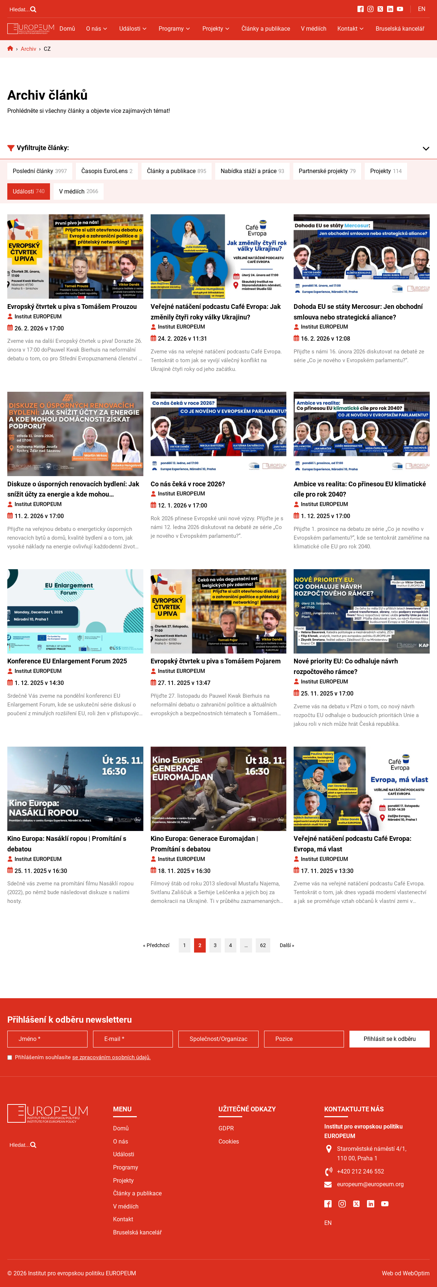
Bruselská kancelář (400, 28)
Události (133, 28)
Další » (287, 945)
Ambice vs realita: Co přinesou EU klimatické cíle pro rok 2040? (360, 489)
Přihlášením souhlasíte (83, 1057)
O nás (97, 28)
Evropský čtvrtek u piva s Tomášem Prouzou (72, 306)
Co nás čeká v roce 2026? (188, 484)
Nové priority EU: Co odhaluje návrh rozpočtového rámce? (346, 666)
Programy (175, 28)
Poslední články (40, 171)
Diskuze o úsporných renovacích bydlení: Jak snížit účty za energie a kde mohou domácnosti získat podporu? (73, 490)
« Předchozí (156, 945)
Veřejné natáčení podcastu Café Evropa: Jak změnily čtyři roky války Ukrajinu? (216, 312)
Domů (67, 28)
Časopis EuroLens (106, 171)
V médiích (313, 28)
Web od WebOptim (406, 1273)
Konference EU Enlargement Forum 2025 (67, 661)
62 (263, 945)
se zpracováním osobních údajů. (111, 1057)
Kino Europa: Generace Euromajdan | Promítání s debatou (204, 844)
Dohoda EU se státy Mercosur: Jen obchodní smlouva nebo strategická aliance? (358, 312)
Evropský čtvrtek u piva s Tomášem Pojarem (216, 661)
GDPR (226, 1128)
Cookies (228, 1141)
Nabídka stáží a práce (252, 171)
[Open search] (23, 9)
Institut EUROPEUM (38, 316)
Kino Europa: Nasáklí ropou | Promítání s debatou (66, 844)
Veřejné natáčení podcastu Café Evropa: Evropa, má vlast (352, 844)
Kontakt (351, 28)
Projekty (216, 28)
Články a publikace (265, 28)
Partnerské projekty (327, 171)
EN (421, 8)
